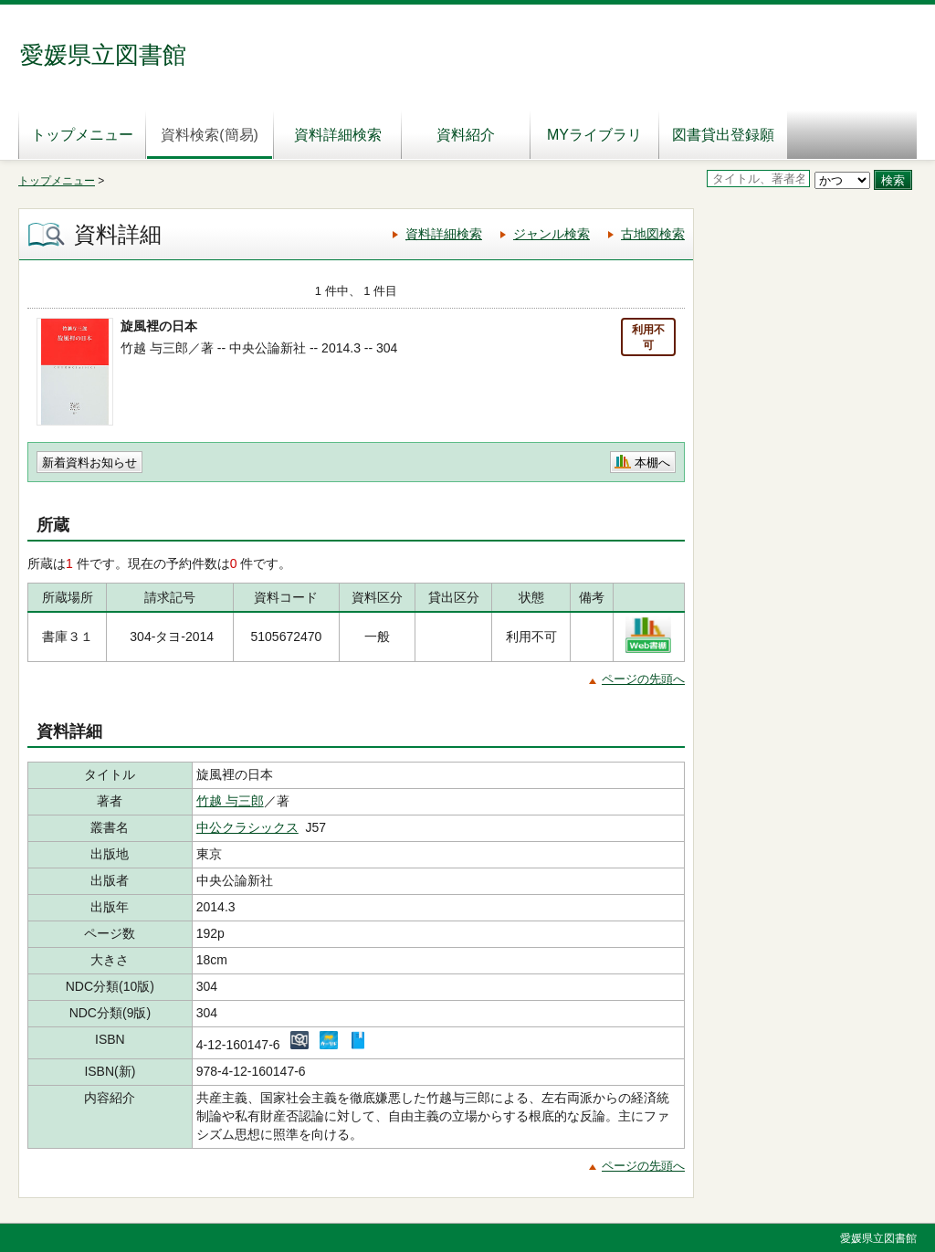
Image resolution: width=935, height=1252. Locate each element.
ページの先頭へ (643, 679)
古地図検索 (653, 233)
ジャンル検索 (551, 233)
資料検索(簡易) (209, 134)
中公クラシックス (247, 827)
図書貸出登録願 (723, 134)
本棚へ (652, 462)
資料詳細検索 (338, 134)
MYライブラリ (594, 134)
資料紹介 (465, 134)
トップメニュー (82, 134)
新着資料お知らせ (89, 462)
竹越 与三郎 (230, 801)
